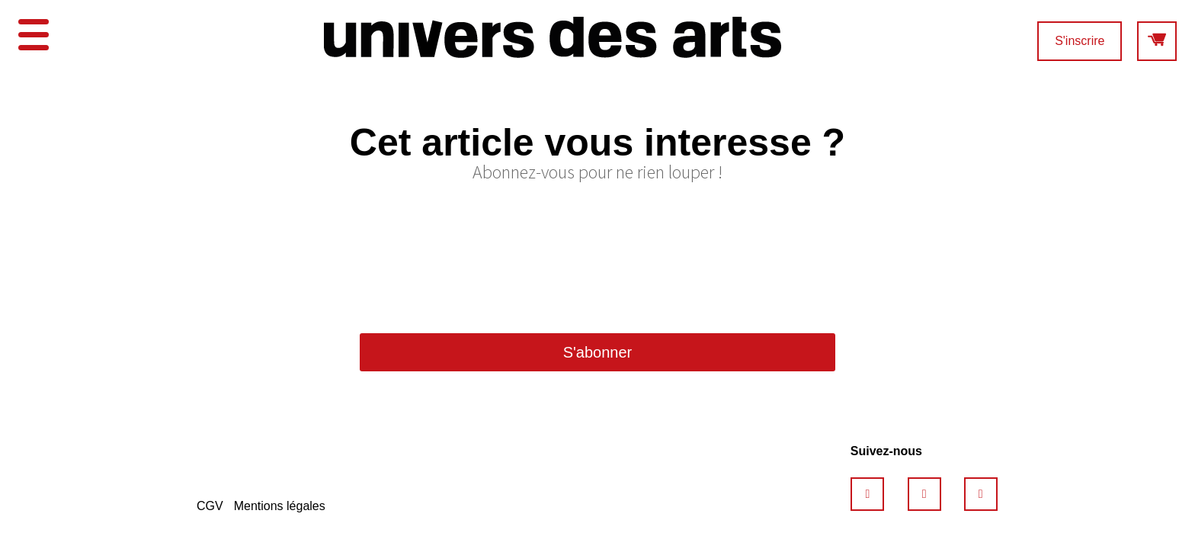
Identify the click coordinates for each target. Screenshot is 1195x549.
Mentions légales (279, 505)
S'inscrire (1079, 40)
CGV (210, 505)
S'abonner (598, 352)
